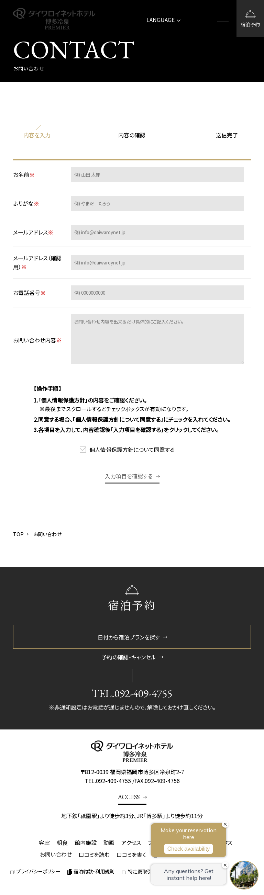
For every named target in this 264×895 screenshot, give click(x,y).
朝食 (62, 842)
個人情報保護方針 (63, 400)
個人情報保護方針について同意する (132, 449)
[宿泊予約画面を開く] (250, 18)
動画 (108, 842)
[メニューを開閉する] (222, 18)
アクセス (131, 842)
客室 (44, 842)
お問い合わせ (56, 854)
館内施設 (86, 842)
